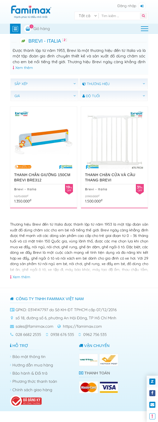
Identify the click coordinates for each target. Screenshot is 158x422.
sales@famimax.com (34, 326)
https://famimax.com (82, 326)
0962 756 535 (95, 334)
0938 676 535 (62, 334)
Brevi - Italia (25, 189)
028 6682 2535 (28, 334)
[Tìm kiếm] (120, 16)
